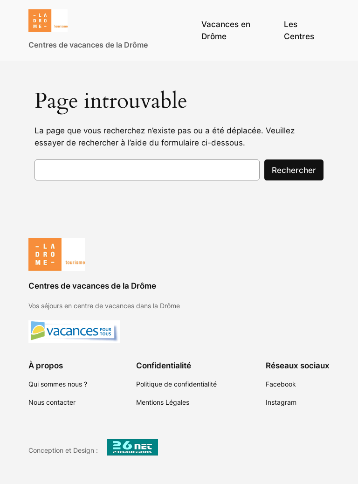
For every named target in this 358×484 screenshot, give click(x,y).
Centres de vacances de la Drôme (88, 44)
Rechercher (294, 170)
